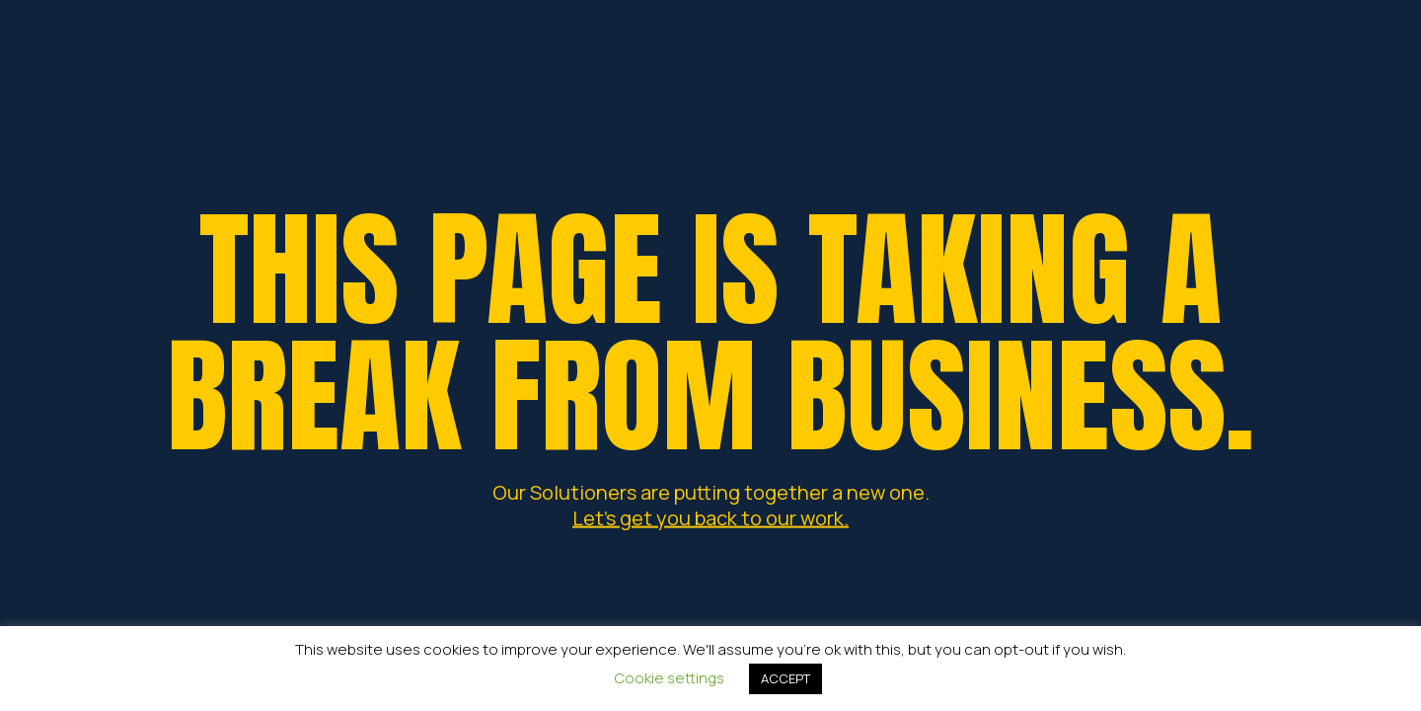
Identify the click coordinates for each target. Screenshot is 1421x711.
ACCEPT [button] (785, 678)
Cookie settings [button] (669, 678)
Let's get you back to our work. (710, 517)
